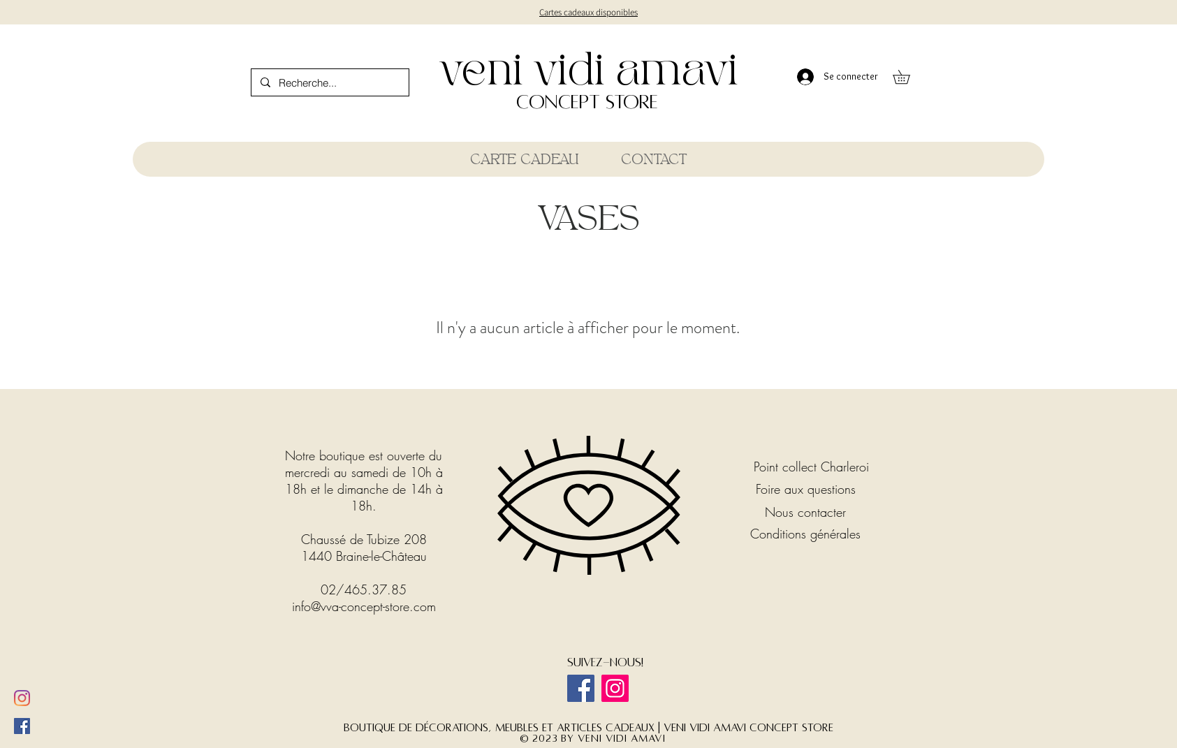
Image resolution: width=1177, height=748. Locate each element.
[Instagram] (615, 688)
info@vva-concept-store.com (364, 606)
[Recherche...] (329, 82)
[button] (908, 77)
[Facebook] (580, 688)
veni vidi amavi (588, 72)
